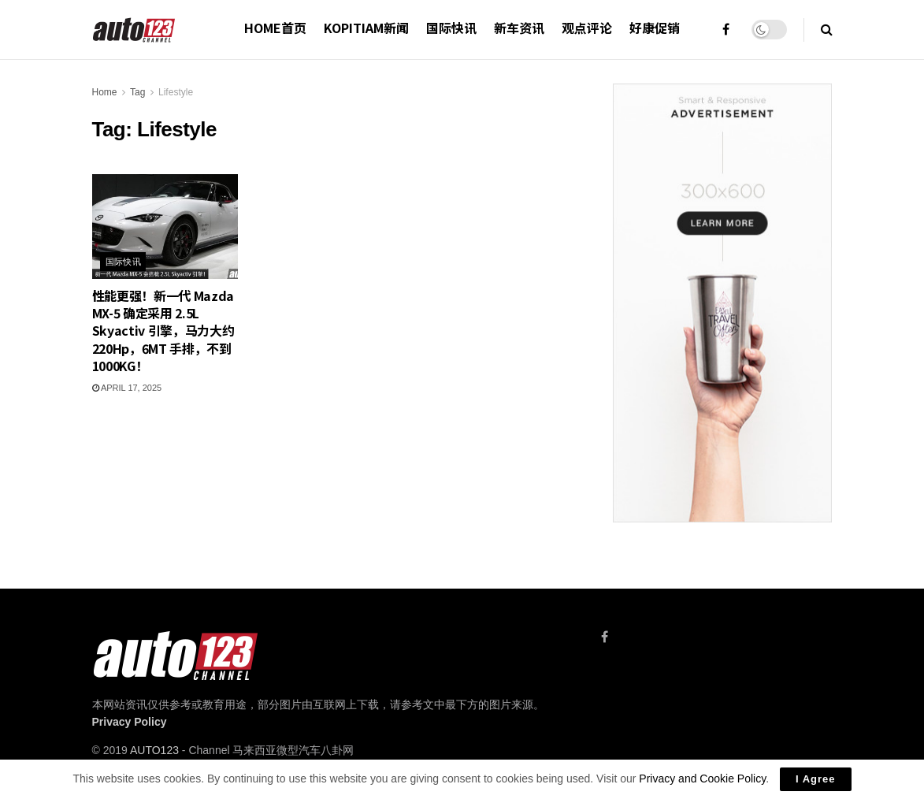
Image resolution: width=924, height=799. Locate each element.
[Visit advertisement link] (722, 303)
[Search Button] (827, 29)
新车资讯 (519, 27)
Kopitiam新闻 (366, 27)
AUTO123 (154, 750)
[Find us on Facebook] (604, 637)
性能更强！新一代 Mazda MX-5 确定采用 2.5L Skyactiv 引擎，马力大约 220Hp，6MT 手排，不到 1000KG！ (163, 331)
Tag (137, 92)
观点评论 (587, 27)
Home (104, 92)
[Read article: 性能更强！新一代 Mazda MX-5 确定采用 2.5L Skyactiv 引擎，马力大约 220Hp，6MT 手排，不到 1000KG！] (165, 226)
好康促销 (654, 27)
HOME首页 (275, 27)
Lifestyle (175, 92)
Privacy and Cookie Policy (702, 778)
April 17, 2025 (127, 387)
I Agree (816, 779)
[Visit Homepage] (134, 30)
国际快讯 (451, 27)
